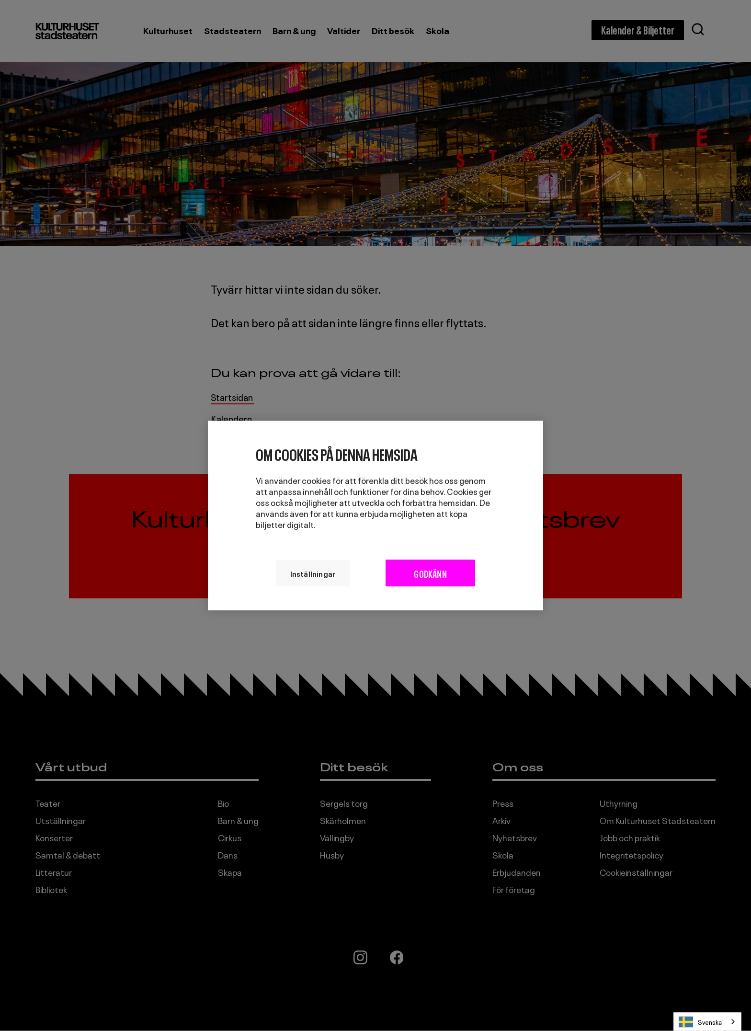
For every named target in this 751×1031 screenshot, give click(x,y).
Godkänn (430, 573)
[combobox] (707, 1021)
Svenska (700, 1022)
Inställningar (312, 573)
